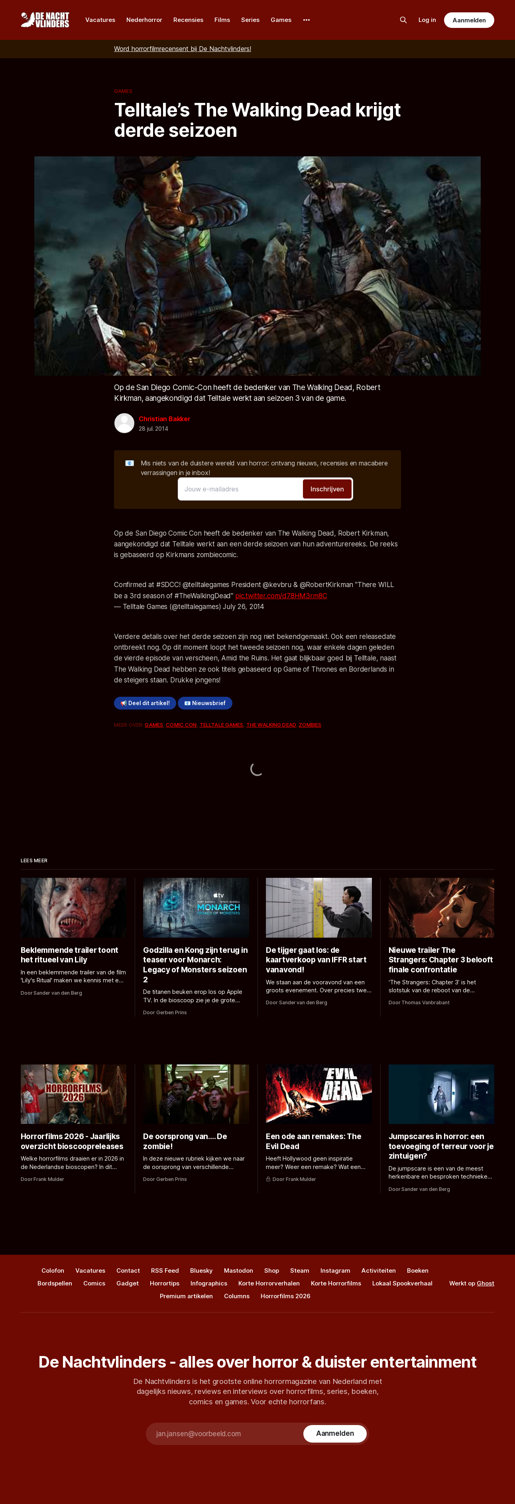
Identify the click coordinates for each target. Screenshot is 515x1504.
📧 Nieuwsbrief (205, 703)
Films (222, 20)
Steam (299, 1270)
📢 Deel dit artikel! (145, 703)
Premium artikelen (186, 1296)
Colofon (52, 1270)
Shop (271, 1270)
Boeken (418, 1270)
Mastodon (238, 1270)
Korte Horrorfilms (336, 1283)
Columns (237, 1296)
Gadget (127, 1283)
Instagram (335, 1270)
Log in (427, 20)
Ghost (485, 1283)
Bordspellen (54, 1283)
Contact (128, 1270)
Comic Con (181, 724)
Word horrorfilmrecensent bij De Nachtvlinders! (182, 49)
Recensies (188, 20)
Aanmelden (469, 20)
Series (250, 20)
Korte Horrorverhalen (269, 1283)
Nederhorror (144, 20)
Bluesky (201, 1270)
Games (281, 20)
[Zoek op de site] (403, 20)
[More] (306, 20)
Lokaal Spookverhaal (402, 1283)
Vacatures (100, 20)
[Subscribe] (335, 1434)
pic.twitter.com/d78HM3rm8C (281, 596)
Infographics (209, 1283)
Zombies (310, 724)
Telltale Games (222, 724)
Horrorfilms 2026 (286, 1296)
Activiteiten (379, 1270)
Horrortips (164, 1283)
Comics (94, 1283)
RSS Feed (165, 1270)
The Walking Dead (271, 724)
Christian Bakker (165, 419)
